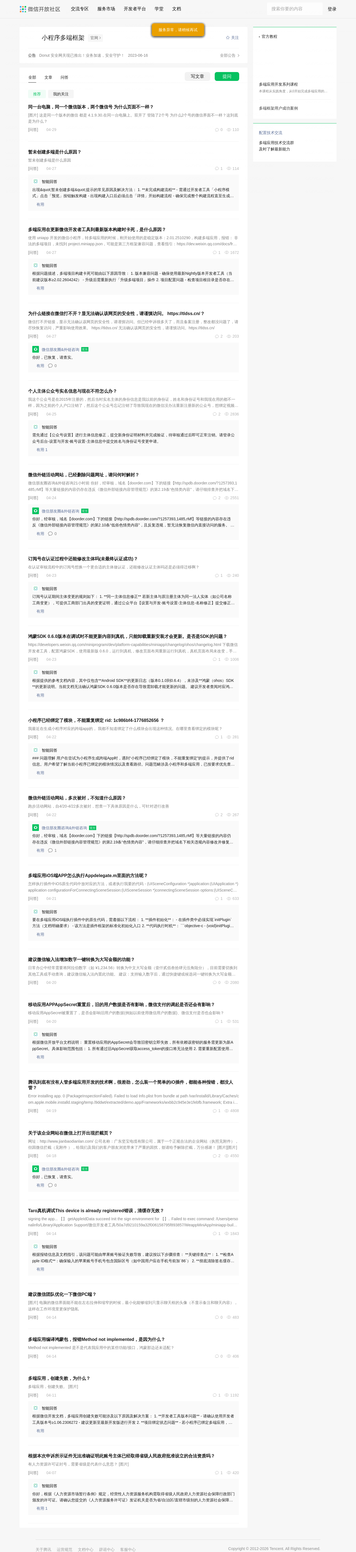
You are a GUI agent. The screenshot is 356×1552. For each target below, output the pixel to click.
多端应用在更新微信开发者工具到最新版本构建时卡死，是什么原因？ (97, 229)
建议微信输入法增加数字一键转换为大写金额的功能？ (81, 959)
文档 (176, 8)
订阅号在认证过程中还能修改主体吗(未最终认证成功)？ (83, 558)
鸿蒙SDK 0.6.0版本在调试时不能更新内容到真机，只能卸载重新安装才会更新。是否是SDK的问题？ (127, 636)
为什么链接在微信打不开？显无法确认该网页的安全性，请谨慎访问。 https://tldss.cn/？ (116, 313)
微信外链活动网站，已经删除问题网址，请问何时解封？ (83, 474)
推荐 (37, 94)
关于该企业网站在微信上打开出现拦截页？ (70, 1133)
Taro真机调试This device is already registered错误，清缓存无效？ (96, 1210)
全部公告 (228, 55)
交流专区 (80, 8)
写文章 (197, 76)
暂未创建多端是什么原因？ (54, 152)
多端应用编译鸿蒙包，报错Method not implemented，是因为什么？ (96, 1339)
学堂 (159, 8)
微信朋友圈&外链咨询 (61, 349)
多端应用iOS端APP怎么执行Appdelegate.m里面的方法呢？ (88, 875)
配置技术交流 (270, 132)
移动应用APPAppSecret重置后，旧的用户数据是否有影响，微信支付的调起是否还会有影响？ (121, 1004)
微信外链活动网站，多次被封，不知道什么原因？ (77, 798)
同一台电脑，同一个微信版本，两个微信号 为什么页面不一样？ (91, 107)
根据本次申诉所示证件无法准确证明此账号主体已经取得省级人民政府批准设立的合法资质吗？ (121, 1456)
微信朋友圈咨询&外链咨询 (64, 827)
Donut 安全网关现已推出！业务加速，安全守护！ (82, 55)
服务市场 (106, 8)
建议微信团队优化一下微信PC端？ (62, 1294)
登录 (332, 9)
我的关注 (61, 94)
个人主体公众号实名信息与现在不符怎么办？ (72, 391)
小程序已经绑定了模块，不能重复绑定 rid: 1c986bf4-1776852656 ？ (96, 720)
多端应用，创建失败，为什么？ (59, 1378)
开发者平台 (135, 8)
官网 (94, 38)
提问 (226, 76)
